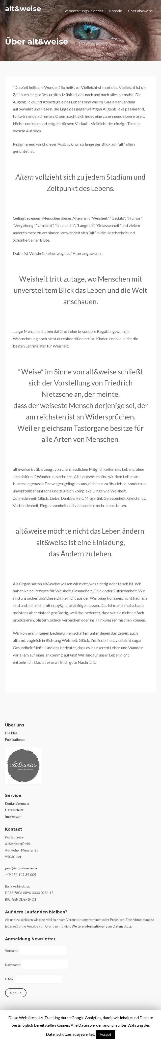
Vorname (11, 951)
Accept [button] (105, 1034)
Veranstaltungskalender (84, 11)
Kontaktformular (17, 803)
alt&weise (23, 8)
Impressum (13, 817)
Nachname (12, 965)
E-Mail (9, 979)
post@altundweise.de (21, 868)
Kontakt (115, 11)
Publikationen (15, 740)
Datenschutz (14, 810)
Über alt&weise (140, 11)
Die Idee (11, 733)
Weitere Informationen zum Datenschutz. (102, 926)
